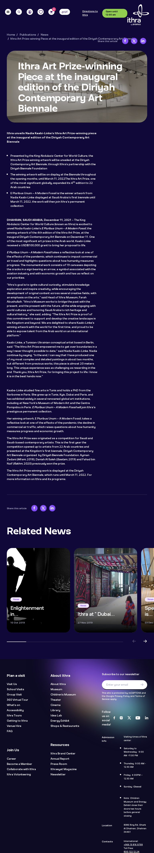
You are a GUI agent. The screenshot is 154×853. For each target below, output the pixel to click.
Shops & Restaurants (65, 726)
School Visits (15, 689)
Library (55, 710)
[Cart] (51, 12)
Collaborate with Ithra (21, 769)
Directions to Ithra (90, 13)
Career (11, 758)
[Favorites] (40, 12)
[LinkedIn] (146, 718)
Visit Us (12, 684)
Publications (28, 35)
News (44, 35)
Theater (56, 700)
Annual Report (60, 758)
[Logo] (138, 15)
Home (11, 35)
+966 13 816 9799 (133, 845)
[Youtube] (138, 718)
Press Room (59, 764)
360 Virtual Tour (17, 700)
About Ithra (58, 684)
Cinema (56, 705)
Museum (56, 689)
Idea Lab (56, 715)
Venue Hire (14, 726)
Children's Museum (63, 694)
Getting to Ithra (17, 720)
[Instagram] (121, 718)
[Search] (19, 12)
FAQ (9, 731)
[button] (134, 642)
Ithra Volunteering (19, 774)
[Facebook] (114, 718)
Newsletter (58, 774)
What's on (13, 705)
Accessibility (15, 710)
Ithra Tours (14, 715)
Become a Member (19, 764)
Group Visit (14, 694)
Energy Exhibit (60, 720)
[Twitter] (129, 718)
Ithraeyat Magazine (64, 769)
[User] (30, 12)
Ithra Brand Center (63, 753)
